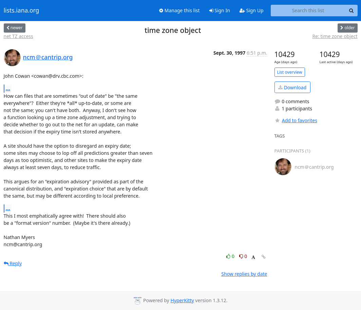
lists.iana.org (21, 10)
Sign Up (252, 10)
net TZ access (18, 36)
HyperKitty (182, 300)
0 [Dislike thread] (243, 256)
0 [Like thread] (230, 256)
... (8, 88)
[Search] (351, 10)
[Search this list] (308, 10)
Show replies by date (244, 274)
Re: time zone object (335, 36)
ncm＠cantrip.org (48, 57)
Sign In (219, 10)
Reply (13, 263)
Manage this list (179, 10)
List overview (289, 72)
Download (292, 87)
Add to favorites (295, 120)
